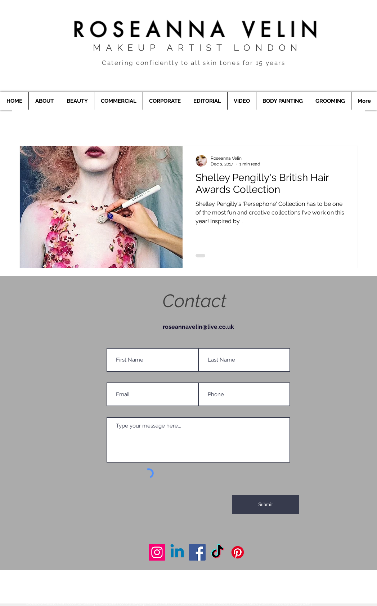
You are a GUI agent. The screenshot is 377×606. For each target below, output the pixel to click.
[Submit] (265, 504)
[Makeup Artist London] (157, 552)
